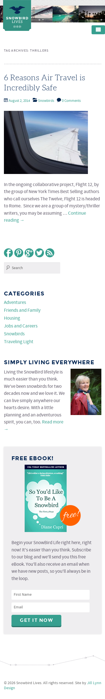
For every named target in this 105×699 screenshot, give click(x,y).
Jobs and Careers (21, 326)
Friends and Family (22, 310)
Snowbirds (46, 100)
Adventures (15, 302)
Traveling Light (18, 342)
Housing (12, 318)
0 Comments (71, 100)
